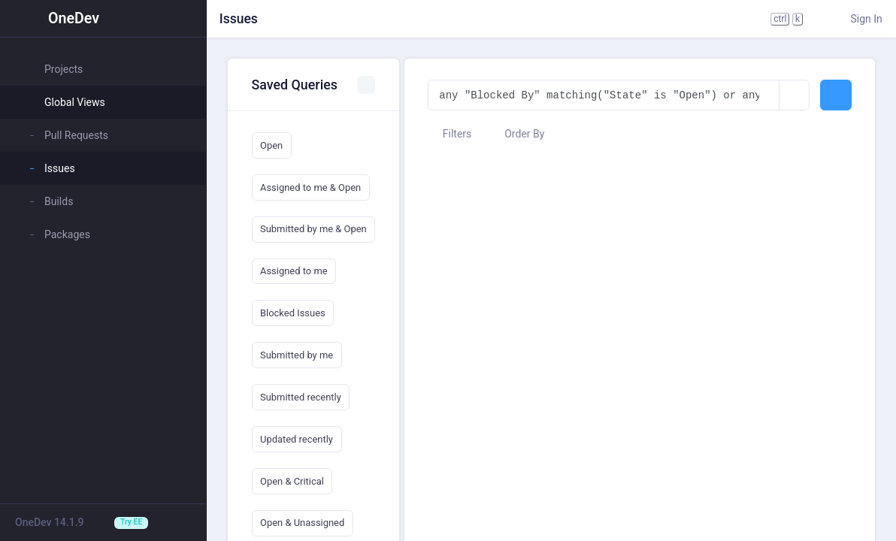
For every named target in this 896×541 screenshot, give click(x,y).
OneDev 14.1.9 (49, 522)
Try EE (131, 522)
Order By (517, 134)
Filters (449, 134)
